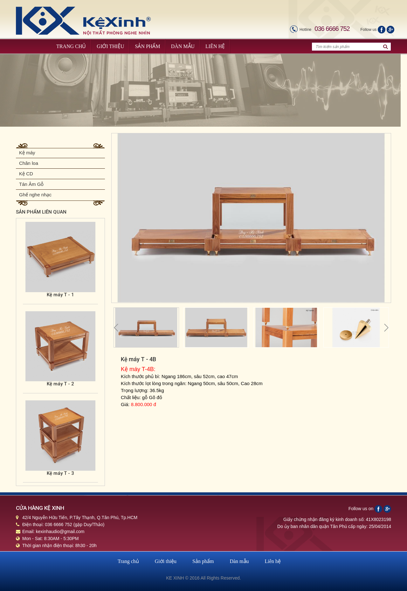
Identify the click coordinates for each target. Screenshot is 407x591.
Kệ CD (26, 173)
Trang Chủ (71, 46)
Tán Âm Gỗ (31, 184)
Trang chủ (128, 561)
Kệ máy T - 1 (60, 295)
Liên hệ (273, 561)
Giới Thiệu (110, 46)
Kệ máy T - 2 (60, 384)
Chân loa (28, 163)
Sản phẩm (203, 561)
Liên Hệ (215, 46)
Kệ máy (27, 152)
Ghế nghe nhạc (35, 194)
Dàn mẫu (239, 561)
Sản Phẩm (147, 46)
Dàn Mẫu (183, 46)
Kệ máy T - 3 (60, 473)
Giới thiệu (165, 561)
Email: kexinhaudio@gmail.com (53, 531)
